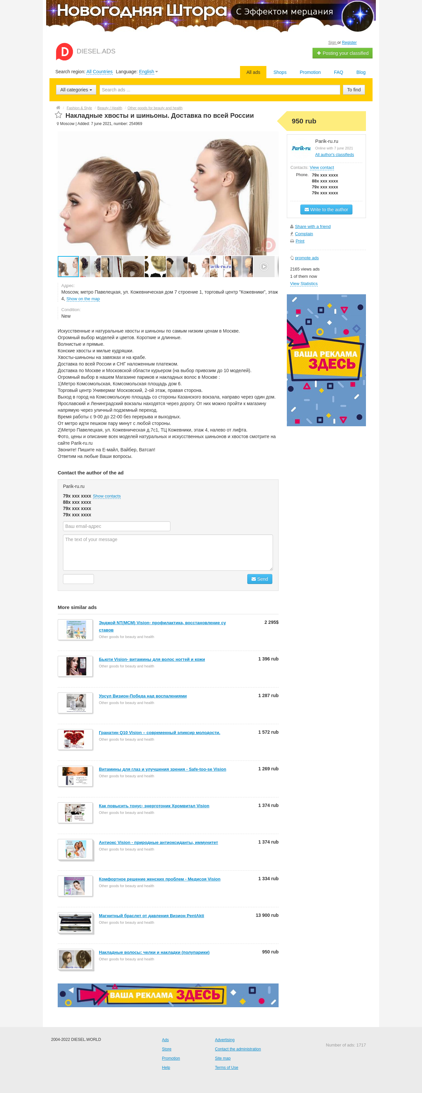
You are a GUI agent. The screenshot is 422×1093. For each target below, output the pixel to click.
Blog (361, 72)
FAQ (338, 72)
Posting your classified (343, 53)
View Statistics (304, 283)
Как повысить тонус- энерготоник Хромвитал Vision (154, 805)
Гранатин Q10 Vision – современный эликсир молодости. (159, 732)
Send (260, 579)
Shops (279, 72)
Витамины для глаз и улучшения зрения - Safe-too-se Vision (162, 769)
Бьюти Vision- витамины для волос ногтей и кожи (152, 659)
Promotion (310, 72)
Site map (222, 1058)
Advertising (224, 1040)
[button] (90, 266)
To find (354, 89)
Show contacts (107, 496)
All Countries (99, 71)
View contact (322, 167)
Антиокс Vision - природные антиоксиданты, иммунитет (158, 842)
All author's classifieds (334, 154)
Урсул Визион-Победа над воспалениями (143, 695)
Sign (332, 42)
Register (349, 42)
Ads (165, 1040)
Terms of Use (226, 1067)
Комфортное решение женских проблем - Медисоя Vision (160, 879)
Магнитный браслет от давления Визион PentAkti (151, 915)
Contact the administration (238, 1049)
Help (166, 1067)
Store (166, 1049)
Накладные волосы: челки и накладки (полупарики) (154, 952)
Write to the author (326, 209)
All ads (253, 72)
